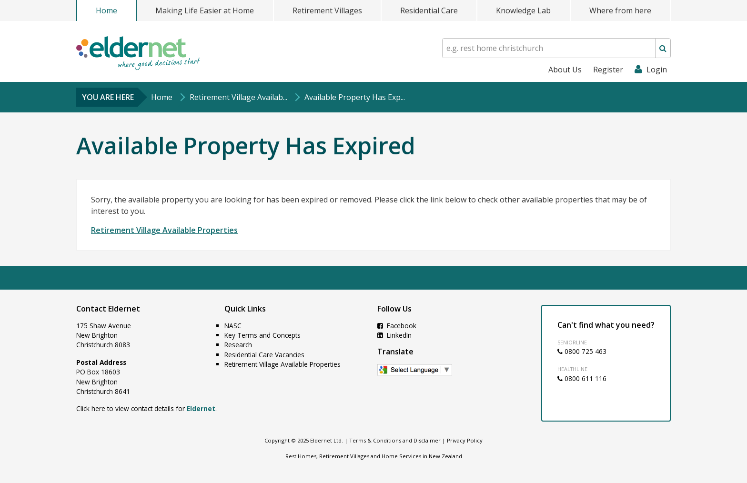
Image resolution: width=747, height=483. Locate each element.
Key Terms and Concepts (262, 335)
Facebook (396, 325)
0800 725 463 (581, 351)
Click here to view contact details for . (146, 408)
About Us (565, 69)
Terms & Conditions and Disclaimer (395, 440)
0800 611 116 (581, 378)
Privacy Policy (465, 440)
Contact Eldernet (108, 308)
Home (106, 10)
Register (608, 69)
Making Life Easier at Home (204, 10)
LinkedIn (394, 335)
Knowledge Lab (523, 10)
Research (238, 344)
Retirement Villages (327, 10)
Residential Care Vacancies (264, 354)
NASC (233, 325)
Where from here (620, 10)
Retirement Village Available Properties (164, 230)
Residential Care (429, 10)
